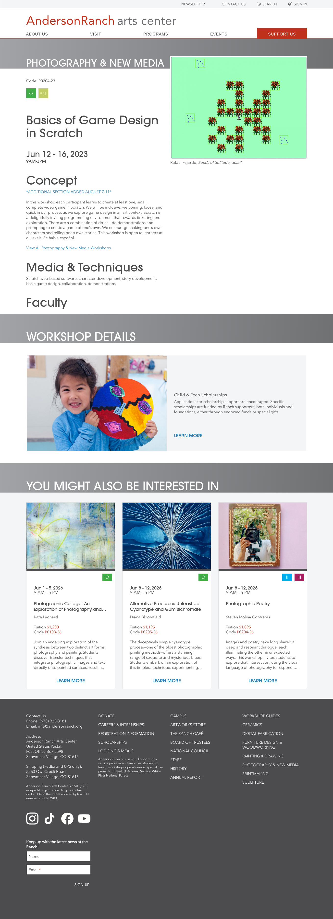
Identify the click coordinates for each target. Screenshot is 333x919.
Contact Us (234, 4)
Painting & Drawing (263, 756)
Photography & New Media (270, 764)
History (178, 768)
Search (269, 4)
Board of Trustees (190, 742)
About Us (37, 34)
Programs (155, 34)
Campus (178, 715)
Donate (106, 715)
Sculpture (253, 782)
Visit (95, 34)
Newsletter (193, 4)
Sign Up (81, 884)
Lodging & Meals (116, 750)
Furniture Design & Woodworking (262, 745)
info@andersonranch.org (60, 726)
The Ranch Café (186, 733)
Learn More (188, 436)
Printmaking (255, 773)
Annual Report (186, 777)
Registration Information (126, 733)
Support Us (282, 34)
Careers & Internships (121, 724)
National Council (189, 750)
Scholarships (112, 742)
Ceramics (252, 724)
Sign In (300, 4)
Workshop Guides (261, 715)
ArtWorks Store (188, 724)
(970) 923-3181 (53, 721)
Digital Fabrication (262, 733)
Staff (176, 759)
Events (218, 34)
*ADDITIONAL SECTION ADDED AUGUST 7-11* (68, 191)
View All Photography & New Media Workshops (68, 247)
